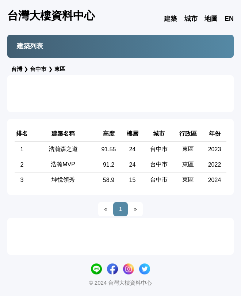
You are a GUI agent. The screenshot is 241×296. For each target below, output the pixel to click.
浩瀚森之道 (63, 149)
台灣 (16, 69)
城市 (191, 18)
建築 (170, 18)
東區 (59, 69)
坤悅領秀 (63, 180)
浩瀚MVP (63, 164)
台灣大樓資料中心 (51, 16)
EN (229, 18)
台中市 (38, 69)
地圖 (211, 18)
